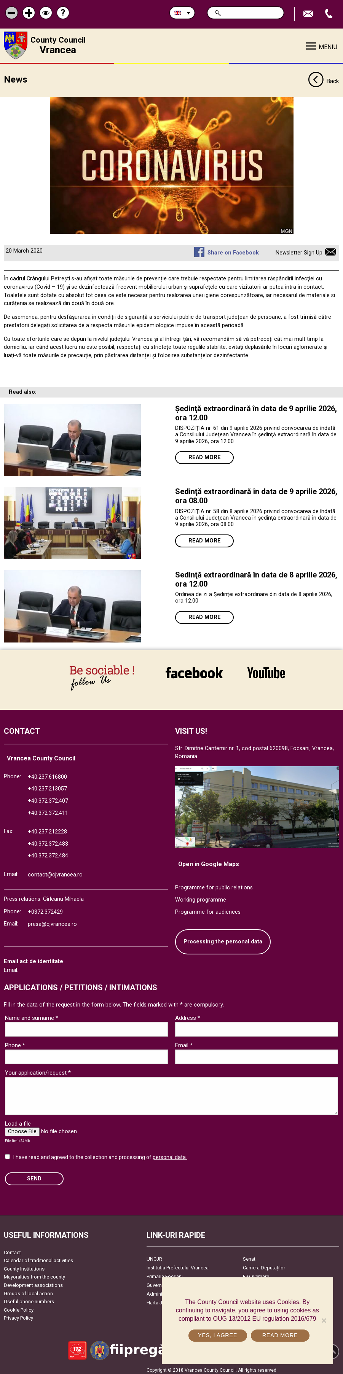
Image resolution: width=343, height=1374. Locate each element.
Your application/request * (38, 1069)
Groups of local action (28, 1290)
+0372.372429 (45, 909)
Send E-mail (309, 14)
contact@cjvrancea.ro (55, 871)
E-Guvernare (256, 1273)
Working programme (200, 897)
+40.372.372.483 (48, 841)
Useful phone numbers (29, 1299)
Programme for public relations (214, 885)
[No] (323, 1320)
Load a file (18, 1120)
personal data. (170, 1154)
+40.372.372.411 (48, 810)
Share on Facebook (233, 250)
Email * (184, 1042)
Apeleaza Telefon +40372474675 (329, 14)
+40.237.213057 (47, 786)
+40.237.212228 (47, 829)
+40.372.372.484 (48, 853)
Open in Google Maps (208, 861)
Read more (204, 455)
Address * (187, 1014)
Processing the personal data (222, 939)
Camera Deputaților (264, 1264)
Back (323, 79)
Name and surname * (31, 1014)
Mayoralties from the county (34, 1274)
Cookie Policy (19, 1307)
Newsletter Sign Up (299, 250)
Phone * (15, 1042)
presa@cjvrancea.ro (52, 921)
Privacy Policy (18, 1315)
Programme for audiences (208, 909)
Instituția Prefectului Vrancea (178, 1264)
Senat (249, 1256)
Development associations (33, 1282)
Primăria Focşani (165, 1273)
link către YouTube (266, 672)
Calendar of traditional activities (38, 1258)
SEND (34, 1176)
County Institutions (24, 1266)
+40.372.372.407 (48, 798)
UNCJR (154, 1256)
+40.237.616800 (47, 774)
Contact (12, 1249)
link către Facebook (194, 672)
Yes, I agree (218, 1335)
